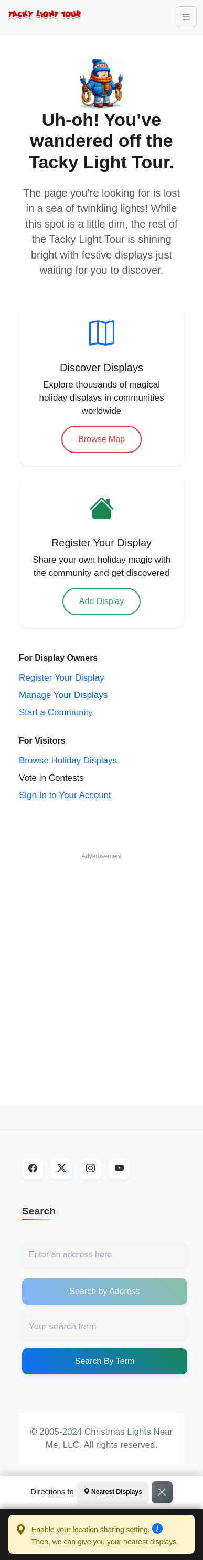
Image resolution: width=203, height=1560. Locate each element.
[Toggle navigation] (186, 16)
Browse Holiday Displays (68, 761)
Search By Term (105, 1361)
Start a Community (56, 712)
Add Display (101, 601)
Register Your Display (61, 678)
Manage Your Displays (63, 695)
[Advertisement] (98, 964)
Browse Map (101, 439)
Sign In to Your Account (65, 795)
